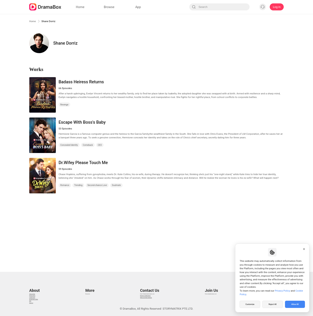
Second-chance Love (97, 185)
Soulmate (116, 185)
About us (35, 312)
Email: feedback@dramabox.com (148, 286)
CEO (100, 145)
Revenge (64, 104)
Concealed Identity (69, 145)
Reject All (272, 304)
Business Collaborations (143, 291)
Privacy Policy (38, 291)
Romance (64, 185)
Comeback (88, 145)
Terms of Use (37, 286)
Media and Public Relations (145, 296)
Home (33, 21)
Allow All (295, 304)
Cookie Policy (37, 296)
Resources (91, 286)
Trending (78, 185)
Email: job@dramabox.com (216, 286)
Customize (250, 304)
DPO (32, 307)
